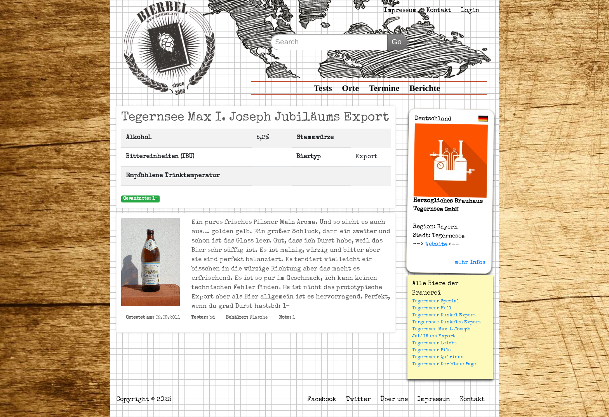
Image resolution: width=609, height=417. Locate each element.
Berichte (424, 88)
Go (397, 42)
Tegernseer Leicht (434, 343)
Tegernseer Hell (431, 308)
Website (435, 244)
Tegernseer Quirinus (437, 357)
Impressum (400, 11)
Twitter (358, 400)
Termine (384, 88)
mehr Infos (469, 262)
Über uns (394, 400)
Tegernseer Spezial (435, 301)
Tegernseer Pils (431, 350)
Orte (350, 88)
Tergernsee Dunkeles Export (446, 322)
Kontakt (438, 11)
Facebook (321, 400)
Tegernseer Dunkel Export (443, 315)
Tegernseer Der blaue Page (444, 364)
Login (470, 11)
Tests (323, 88)
